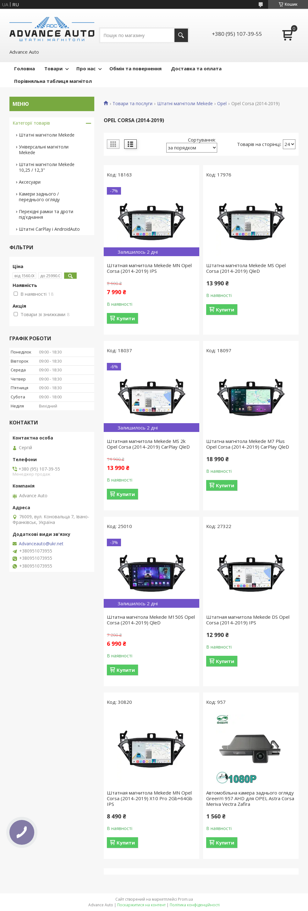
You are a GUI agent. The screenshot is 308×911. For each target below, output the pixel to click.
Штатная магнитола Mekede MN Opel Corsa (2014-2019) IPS (149, 268)
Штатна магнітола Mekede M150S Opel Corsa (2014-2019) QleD (151, 619)
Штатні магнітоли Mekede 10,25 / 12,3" (46, 167)
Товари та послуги (132, 103)
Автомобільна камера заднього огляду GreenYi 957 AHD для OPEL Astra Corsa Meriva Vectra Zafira (250, 798)
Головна (24, 68)
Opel (222, 103)
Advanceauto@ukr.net (41, 544)
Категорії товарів (31, 123)
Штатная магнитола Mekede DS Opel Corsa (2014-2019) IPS (247, 619)
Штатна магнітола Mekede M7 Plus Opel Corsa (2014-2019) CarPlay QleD (247, 444)
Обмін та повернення (135, 68)
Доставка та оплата (196, 68)
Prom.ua (185, 899)
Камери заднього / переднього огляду (39, 196)
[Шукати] (181, 35)
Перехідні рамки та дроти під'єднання (46, 214)
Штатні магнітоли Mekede (185, 103)
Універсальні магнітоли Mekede (44, 149)
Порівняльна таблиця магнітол (53, 81)
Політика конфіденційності (195, 905)
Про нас (86, 68)
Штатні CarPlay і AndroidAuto (49, 229)
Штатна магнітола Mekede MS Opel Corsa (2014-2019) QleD (246, 268)
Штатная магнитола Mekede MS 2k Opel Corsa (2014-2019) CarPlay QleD (148, 444)
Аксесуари (30, 182)
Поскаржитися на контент (141, 905)
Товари (53, 68)
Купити (126, 318)
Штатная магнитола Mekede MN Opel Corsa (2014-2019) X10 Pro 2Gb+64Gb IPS (149, 798)
